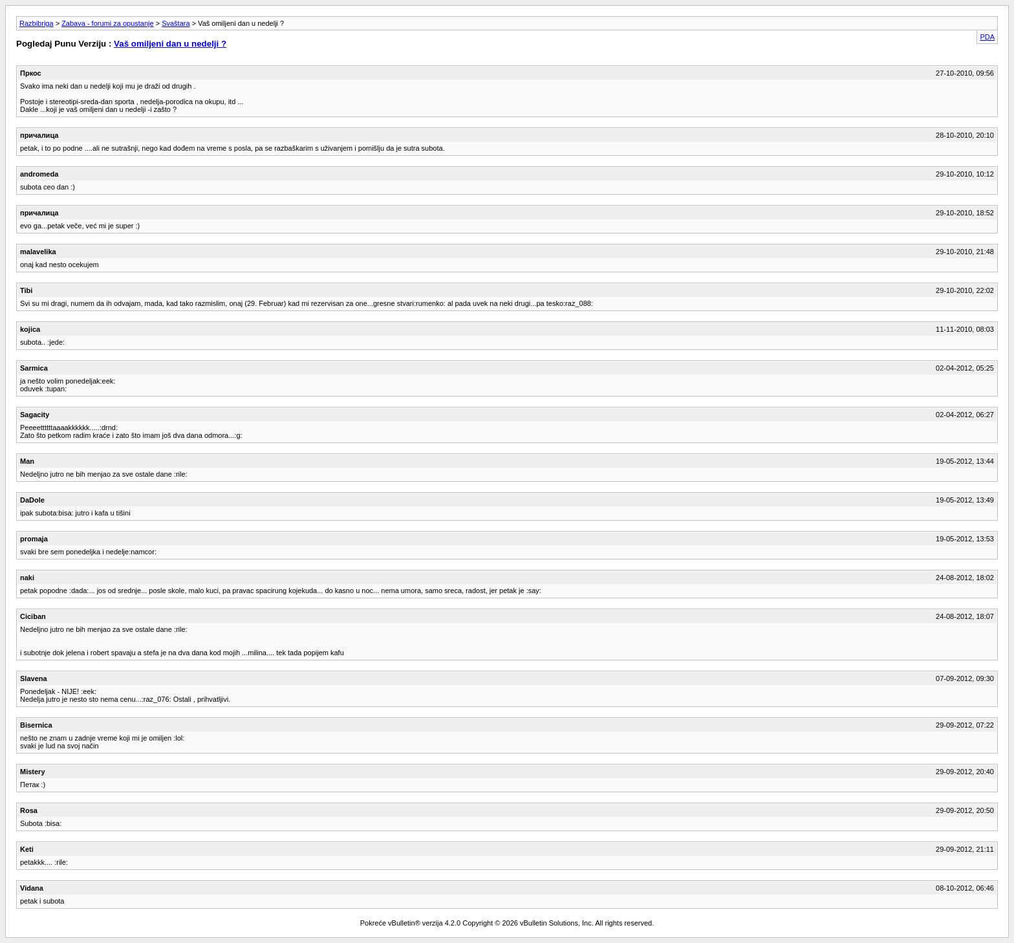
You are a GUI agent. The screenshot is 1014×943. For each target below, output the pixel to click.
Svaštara (175, 23)
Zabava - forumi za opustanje (107, 23)
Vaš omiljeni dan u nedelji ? (170, 44)
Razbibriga (36, 23)
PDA (987, 37)
